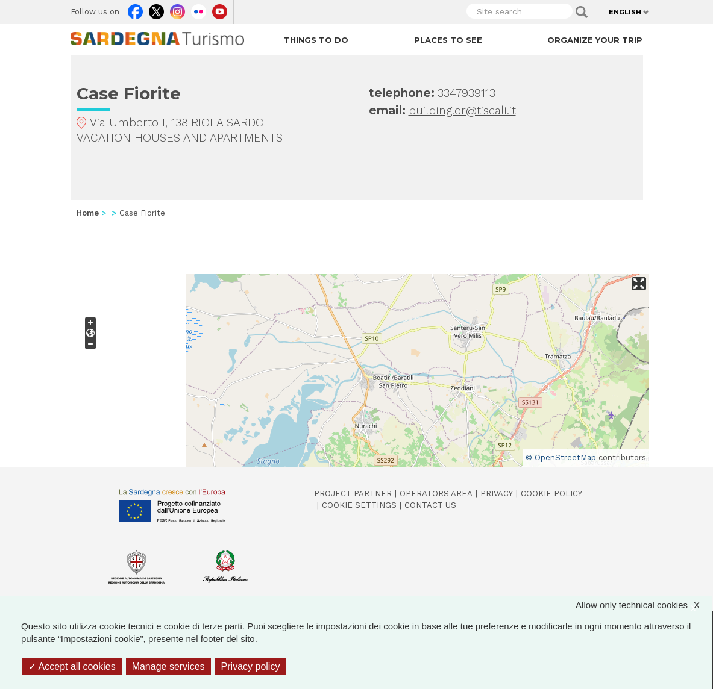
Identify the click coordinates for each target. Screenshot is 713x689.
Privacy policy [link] (250, 666)
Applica (582, 12)
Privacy (496, 493)
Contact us (430, 505)
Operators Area (436, 493)
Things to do (316, 40)
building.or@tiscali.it (462, 110)
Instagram (177, 9)
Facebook (135, 9)
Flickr (198, 9)
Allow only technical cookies (644, 605)
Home (88, 212)
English (625, 12)
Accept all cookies (72, 666)
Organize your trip (594, 40)
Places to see (448, 40)
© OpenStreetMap (561, 457)
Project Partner (353, 493)
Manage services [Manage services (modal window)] (168, 666)
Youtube (219, 9)
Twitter (156, 9)
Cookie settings (359, 505)
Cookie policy (551, 493)
